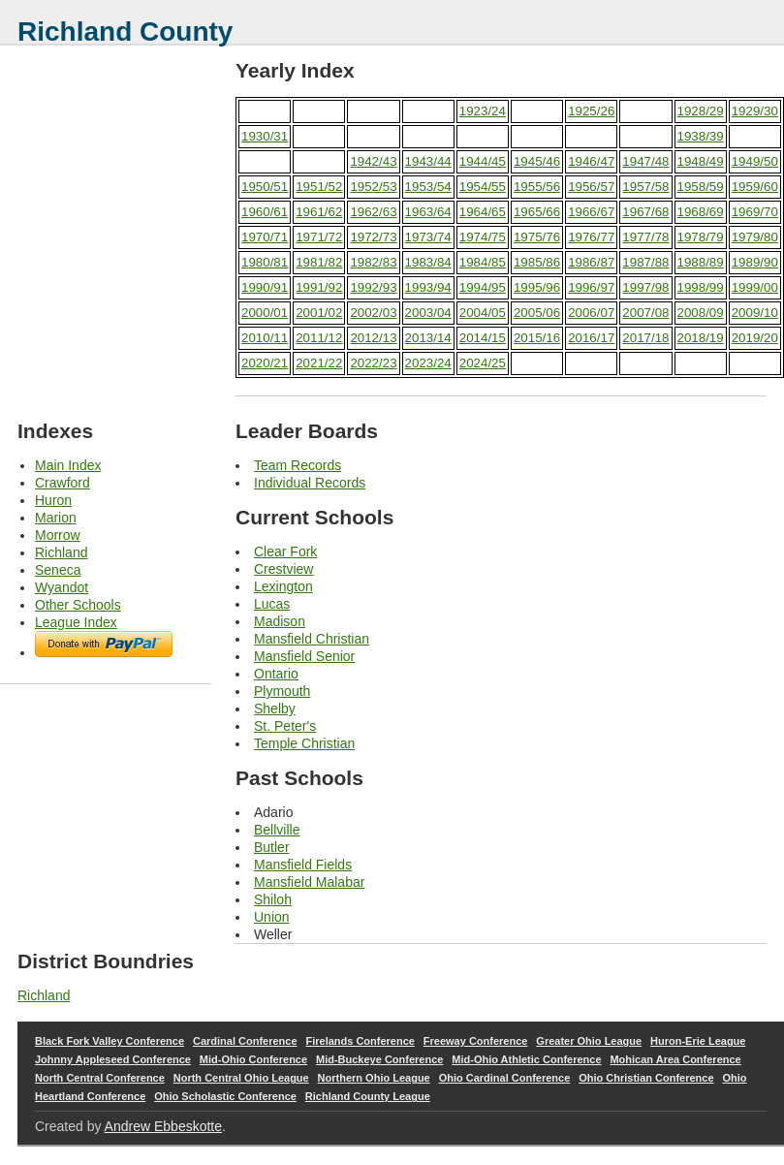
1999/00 (755, 287)
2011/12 (319, 338)
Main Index (68, 465)
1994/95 (482, 287)
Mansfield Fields (303, 864)
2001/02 (319, 312)
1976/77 (591, 237)
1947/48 (645, 161)
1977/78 (645, 237)
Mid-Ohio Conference (253, 1059)
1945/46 (537, 161)
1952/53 (373, 186)
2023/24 (428, 363)
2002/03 (373, 312)
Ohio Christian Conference (646, 1078)
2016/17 (591, 338)
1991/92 (319, 287)
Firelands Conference (359, 1041)
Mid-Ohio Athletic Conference (526, 1059)
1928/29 (700, 111)
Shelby (275, 708)
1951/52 (319, 186)
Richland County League (367, 1096)
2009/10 (755, 312)
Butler (272, 847)
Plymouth (282, 691)
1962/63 (373, 212)
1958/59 (700, 186)
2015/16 (537, 338)
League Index (76, 622)
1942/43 (373, 161)
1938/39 (700, 136)
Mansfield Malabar (309, 882)
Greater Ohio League (589, 1041)
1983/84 (428, 262)
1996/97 (591, 287)
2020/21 (264, 363)
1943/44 (428, 161)
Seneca (57, 570)
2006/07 (591, 312)
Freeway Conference (475, 1041)
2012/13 (373, 338)
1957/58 (645, 186)
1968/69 (700, 212)
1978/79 (700, 237)
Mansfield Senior (304, 656)
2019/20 (755, 338)
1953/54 (428, 186)
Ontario (276, 673)
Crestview (283, 569)
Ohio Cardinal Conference (505, 1078)
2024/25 (482, 363)
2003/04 (428, 312)
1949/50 (755, 161)
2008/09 (700, 312)
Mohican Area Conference (675, 1059)
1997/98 (645, 287)
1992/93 (373, 287)
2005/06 (537, 312)
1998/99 (700, 287)
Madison (279, 621)
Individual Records (309, 482)
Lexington (283, 586)
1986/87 (591, 262)
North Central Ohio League (241, 1078)
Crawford (62, 482)
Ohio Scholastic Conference (225, 1096)
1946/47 (591, 161)
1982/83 (373, 262)
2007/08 (645, 312)
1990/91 (264, 287)
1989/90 (755, 262)
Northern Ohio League (374, 1078)
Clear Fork (285, 551)
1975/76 (537, 237)
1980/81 (264, 262)
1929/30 (755, 111)
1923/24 (482, 111)
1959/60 (755, 186)
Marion (56, 517)
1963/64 (428, 212)
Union (272, 917)
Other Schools (78, 605)
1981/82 (319, 262)
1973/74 (428, 237)
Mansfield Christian (311, 638)
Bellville (276, 829)
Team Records (297, 465)
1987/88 (645, 262)
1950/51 (264, 186)
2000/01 (264, 312)
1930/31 (264, 136)
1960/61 (264, 212)
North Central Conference (100, 1078)
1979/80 (755, 237)
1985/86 (537, 262)
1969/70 (755, 212)
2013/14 (428, 338)
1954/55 (482, 186)
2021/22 (319, 363)
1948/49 (700, 161)
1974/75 (482, 237)
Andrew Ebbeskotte (163, 1126)
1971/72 (319, 237)
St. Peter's (285, 726)
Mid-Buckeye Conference (379, 1059)
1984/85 (482, 262)
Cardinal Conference (245, 1041)
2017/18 (645, 338)
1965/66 (537, 212)
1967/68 (645, 212)
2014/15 (482, 338)
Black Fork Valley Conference (109, 1041)
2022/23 (373, 363)
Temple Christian (304, 743)
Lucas (272, 604)
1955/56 (537, 186)
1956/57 (591, 186)
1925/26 (591, 111)
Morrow (57, 535)
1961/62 (319, 212)
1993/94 (428, 287)
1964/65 (482, 212)
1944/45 (482, 161)
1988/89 (700, 262)
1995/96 (537, 287)
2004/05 (482, 312)
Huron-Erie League (697, 1041)
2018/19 (700, 338)
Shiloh (273, 899)
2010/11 (264, 338)
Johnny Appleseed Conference (113, 1059)
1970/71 (264, 237)
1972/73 (373, 237)
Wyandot (61, 587)
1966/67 (591, 212)
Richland (61, 552)
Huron (53, 500)
